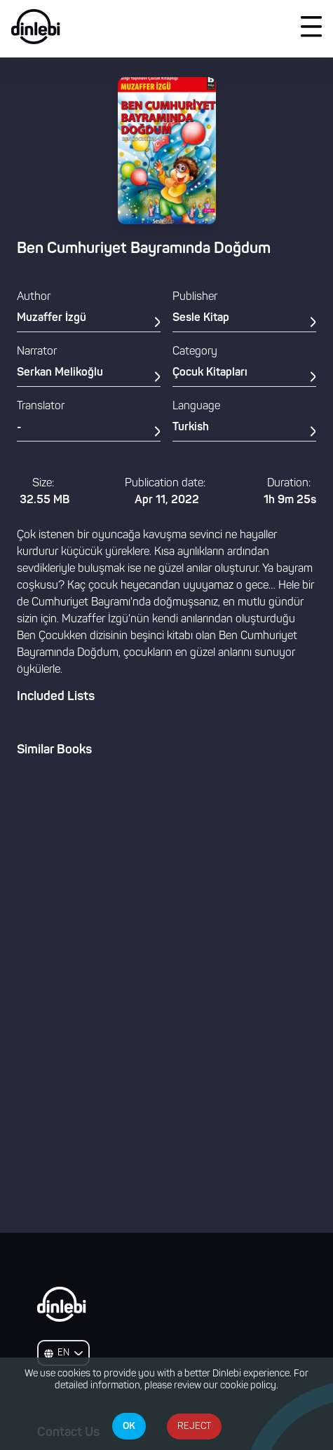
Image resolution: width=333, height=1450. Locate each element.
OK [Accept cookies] (129, 1426)
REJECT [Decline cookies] (194, 1426)
